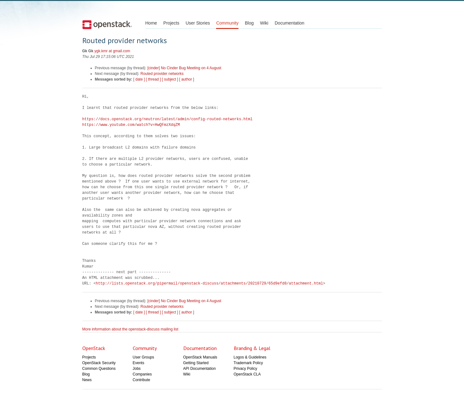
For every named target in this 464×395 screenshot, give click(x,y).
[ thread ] (153, 79)
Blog (249, 22)
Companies (142, 374)
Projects (171, 22)
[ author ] (186, 79)
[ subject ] (170, 79)
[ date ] (139, 79)
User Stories (197, 22)
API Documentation (199, 368)
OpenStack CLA (247, 374)
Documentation (289, 22)
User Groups (143, 357)
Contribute (141, 380)
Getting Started (196, 363)
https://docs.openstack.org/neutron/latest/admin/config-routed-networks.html (167, 119)
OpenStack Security (99, 363)
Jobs (137, 368)
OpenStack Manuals (200, 357)
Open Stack (107, 24)
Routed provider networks (162, 73)
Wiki (264, 22)
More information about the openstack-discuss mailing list (130, 329)
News (87, 380)
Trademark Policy (248, 363)
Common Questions (99, 368)
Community (227, 22)
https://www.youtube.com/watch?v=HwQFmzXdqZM (131, 124)
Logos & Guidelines (250, 357)
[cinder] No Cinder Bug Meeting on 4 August (184, 68)
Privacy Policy (245, 368)
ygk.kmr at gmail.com (112, 51)
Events (138, 363)
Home (151, 22)
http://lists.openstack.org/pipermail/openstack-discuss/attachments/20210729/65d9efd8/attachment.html (209, 283)
